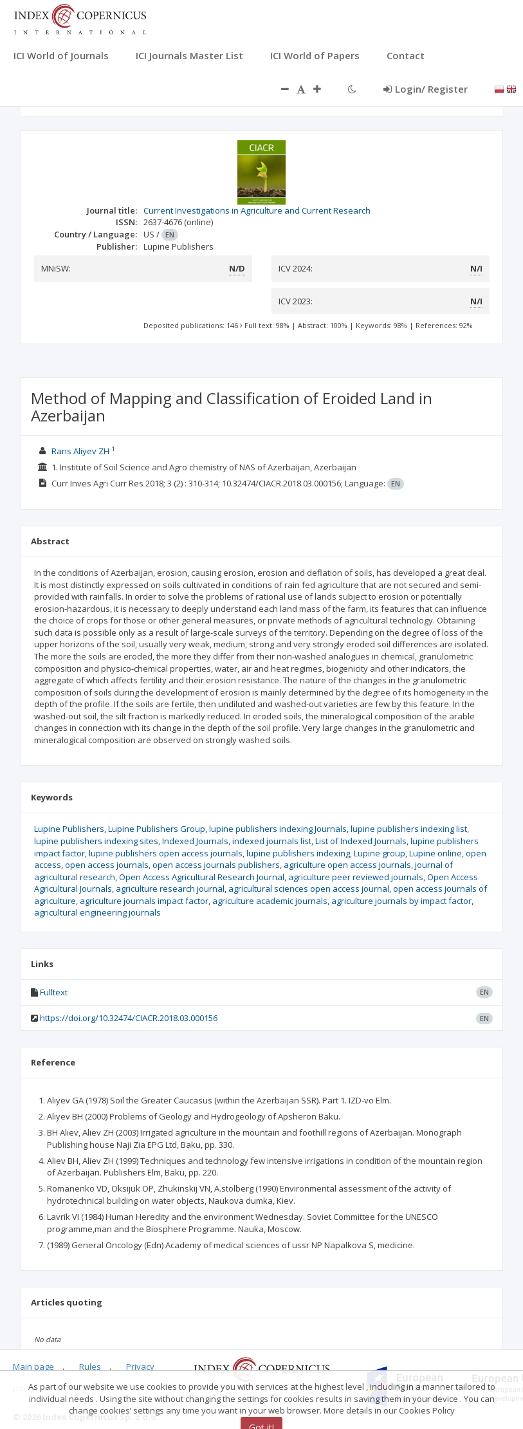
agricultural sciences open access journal (308, 888)
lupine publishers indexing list (409, 828)
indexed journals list (271, 841)
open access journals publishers (216, 865)
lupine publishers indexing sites (96, 841)
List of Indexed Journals (361, 841)
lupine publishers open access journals (166, 853)
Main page (33, 1366)
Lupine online (435, 853)
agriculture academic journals (269, 901)
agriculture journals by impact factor (401, 901)
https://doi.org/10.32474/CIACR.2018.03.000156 (128, 1018)
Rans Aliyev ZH (80, 451)
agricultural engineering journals (97, 912)
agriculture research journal (170, 888)
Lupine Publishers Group (156, 828)
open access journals (107, 865)
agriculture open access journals (347, 865)
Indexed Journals (195, 841)
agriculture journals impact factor (144, 901)
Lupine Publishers (69, 828)
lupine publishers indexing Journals (278, 828)
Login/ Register (425, 88)
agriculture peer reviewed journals (355, 877)
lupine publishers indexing (298, 853)
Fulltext (54, 992)
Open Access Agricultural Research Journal (201, 877)
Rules (90, 1366)
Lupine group (379, 853)
